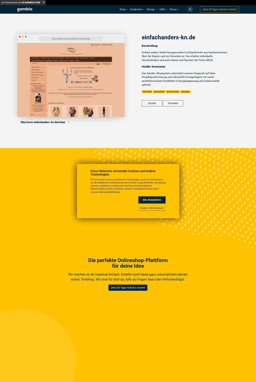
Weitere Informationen (152, 208)
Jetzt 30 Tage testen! (219, 9)
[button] (123, 9)
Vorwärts (173, 103)
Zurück (152, 103)
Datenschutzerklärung (109, 192)
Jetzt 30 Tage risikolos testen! (128, 287)
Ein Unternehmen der (21, 2)
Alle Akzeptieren (152, 199)
